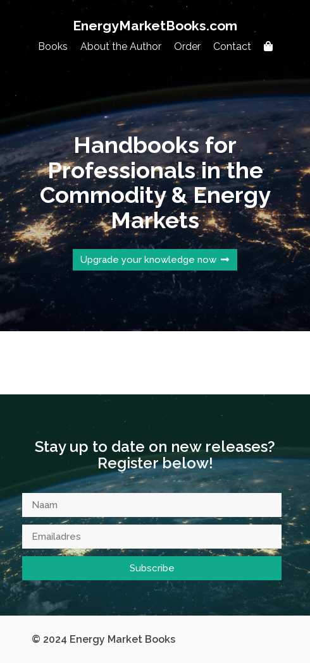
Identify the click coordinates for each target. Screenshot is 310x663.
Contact (232, 46)
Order (187, 46)
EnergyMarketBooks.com (155, 25)
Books (53, 46)
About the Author (120, 46)
